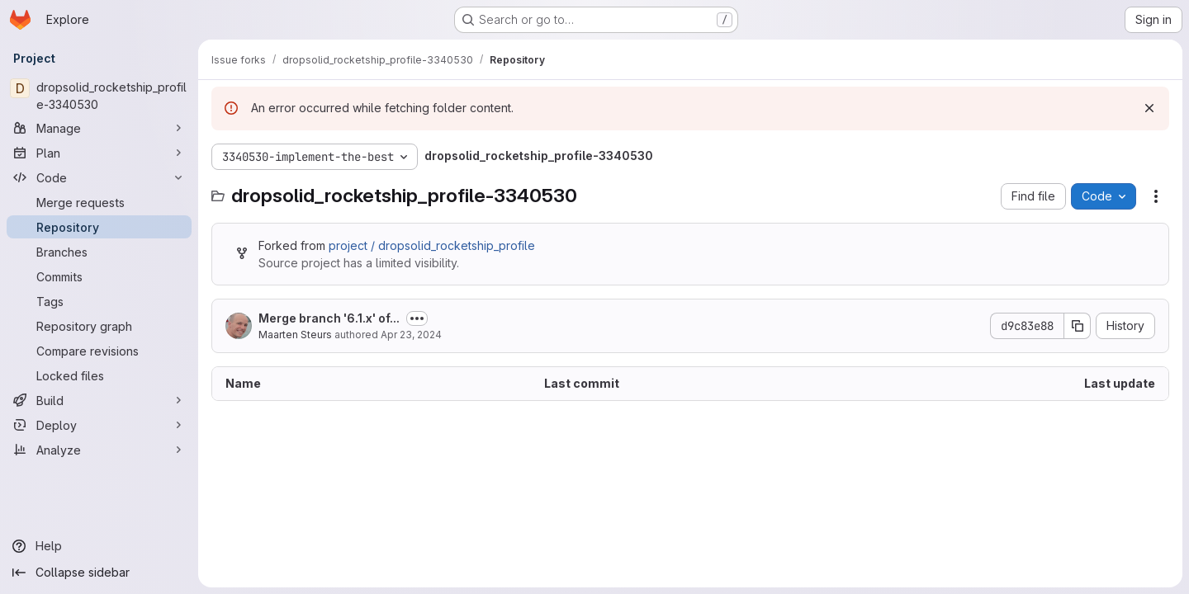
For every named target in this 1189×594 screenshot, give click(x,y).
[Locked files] (99, 375)
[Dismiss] (1149, 108)
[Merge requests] (99, 202)
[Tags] (99, 301)
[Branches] (99, 251)
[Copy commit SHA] (1077, 326)
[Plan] (99, 152)
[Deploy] (99, 424)
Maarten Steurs (295, 334)
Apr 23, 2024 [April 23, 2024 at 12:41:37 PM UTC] (411, 334)
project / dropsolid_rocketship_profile (432, 245)
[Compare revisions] (99, 350)
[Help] (99, 546)
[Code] (99, 177)
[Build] (99, 400)
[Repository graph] (99, 325)
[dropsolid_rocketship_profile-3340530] (99, 96)
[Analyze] (99, 449)
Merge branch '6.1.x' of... (329, 318)
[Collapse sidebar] (99, 572)
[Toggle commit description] (417, 318)
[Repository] (99, 226)
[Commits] (99, 276)
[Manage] (99, 127)
